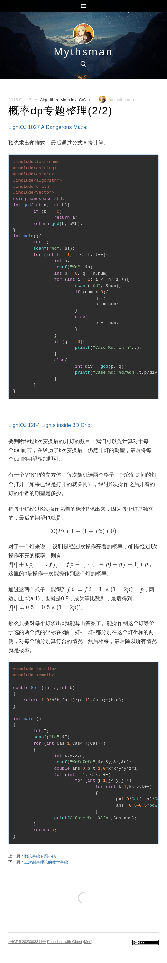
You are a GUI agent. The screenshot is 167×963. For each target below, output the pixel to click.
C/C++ (85, 99)
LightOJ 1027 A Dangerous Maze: (47, 127)
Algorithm (49, 99)
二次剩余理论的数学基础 (46, 862)
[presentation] (83, 531)
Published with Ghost (64, 942)
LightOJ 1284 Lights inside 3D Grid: (50, 425)
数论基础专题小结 (40, 856)
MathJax (68, 99)
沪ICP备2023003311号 (27, 942)
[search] (83, 64)
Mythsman (83, 52)
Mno (87, 942)
